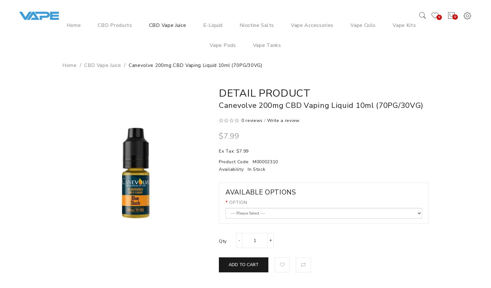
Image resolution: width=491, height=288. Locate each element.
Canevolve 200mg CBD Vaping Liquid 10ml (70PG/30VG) (196, 65)
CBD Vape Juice (102, 65)
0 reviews (252, 121)
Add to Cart (244, 265)
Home (69, 65)
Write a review (283, 121)
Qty (223, 241)
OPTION (238, 202)
